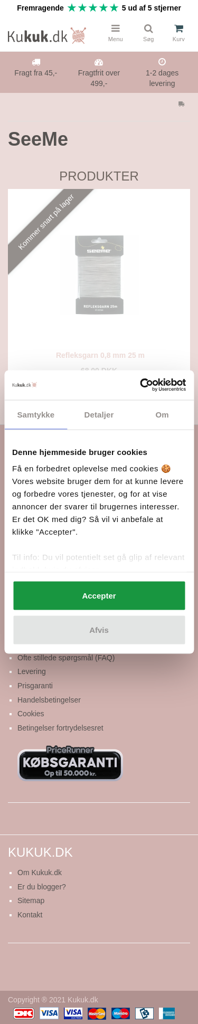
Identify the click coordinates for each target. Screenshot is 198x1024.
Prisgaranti (35, 685)
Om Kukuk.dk (39, 872)
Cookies (30, 713)
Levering (31, 671)
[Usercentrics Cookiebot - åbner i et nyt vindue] (141, 385)
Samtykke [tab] (35, 414)
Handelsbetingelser (49, 700)
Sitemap (30, 900)
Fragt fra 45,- (35, 73)
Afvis (99, 629)
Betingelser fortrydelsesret (60, 728)
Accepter (99, 595)
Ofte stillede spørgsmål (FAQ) (66, 657)
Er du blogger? (41, 887)
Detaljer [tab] (99, 414)
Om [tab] (162, 414)
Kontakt (29, 915)
